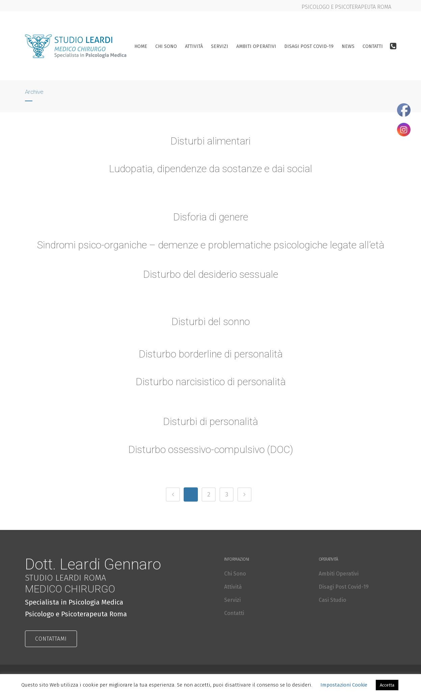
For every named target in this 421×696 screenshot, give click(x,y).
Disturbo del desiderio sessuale (210, 275)
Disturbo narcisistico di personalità (210, 382)
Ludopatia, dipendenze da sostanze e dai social (210, 169)
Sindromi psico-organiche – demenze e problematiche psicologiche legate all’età (211, 245)
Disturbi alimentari (210, 141)
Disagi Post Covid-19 (344, 587)
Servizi (232, 600)
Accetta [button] (387, 685)
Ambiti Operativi (339, 573)
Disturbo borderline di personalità (211, 354)
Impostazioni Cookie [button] (343, 685)
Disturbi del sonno (210, 322)
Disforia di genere (210, 217)
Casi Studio (332, 600)
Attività (233, 587)
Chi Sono (235, 573)
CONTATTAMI (51, 639)
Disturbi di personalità (210, 422)
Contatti (234, 613)
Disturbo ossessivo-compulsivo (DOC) (210, 450)
